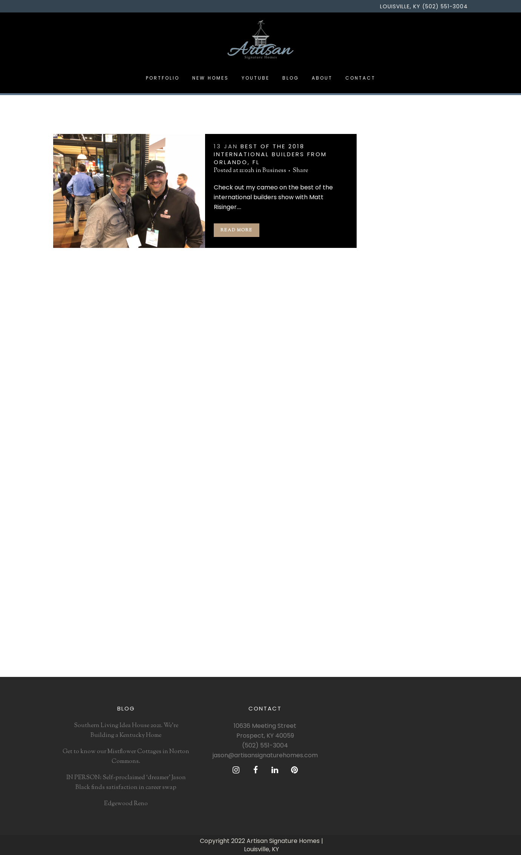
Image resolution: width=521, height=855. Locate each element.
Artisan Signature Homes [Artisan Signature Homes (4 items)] (403, 414)
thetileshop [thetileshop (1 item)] (425, 644)
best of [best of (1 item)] (380, 425)
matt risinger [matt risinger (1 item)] (387, 589)
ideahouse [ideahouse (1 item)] (384, 512)
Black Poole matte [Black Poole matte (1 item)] (414, 425)
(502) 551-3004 (265, 745)
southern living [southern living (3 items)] (390, 622)
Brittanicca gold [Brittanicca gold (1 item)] (391, 436)
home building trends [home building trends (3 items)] (398, 501)
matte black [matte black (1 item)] (386, 578)
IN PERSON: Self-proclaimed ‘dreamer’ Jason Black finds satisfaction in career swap (411, 215)
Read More (237, 230)
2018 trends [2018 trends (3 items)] (386, 403)
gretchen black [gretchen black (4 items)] (390, 490)
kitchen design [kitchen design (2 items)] (390, 534)
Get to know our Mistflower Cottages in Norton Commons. (126, 756)
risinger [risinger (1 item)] (381, 600)
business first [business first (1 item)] (388, 458)
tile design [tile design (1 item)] (385, 655)
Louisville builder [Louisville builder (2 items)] (394, 545)
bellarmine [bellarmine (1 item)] (451, 414)
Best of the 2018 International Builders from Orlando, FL (270, 154)
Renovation (387, 345)
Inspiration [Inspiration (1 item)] (413, 512)
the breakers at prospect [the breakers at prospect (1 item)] (402, 633)
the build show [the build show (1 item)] (390, 644)
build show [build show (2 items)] (446, 447)
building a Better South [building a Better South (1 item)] (401, 447)
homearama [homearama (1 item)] (425, 490)
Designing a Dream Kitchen (408, 255)
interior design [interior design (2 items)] (390, 523)
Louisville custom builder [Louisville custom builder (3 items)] (403, 556)
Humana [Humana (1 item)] (438, 501)
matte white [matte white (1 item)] (417, 578)
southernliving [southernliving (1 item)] (430, 622)
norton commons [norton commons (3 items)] (427, 589)
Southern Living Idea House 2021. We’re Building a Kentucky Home (126, 730)
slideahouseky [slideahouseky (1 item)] (440, 611)
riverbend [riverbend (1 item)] (406, 600)
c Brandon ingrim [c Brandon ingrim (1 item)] (417, 469)
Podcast (382, 330)
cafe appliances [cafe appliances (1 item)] (427, 458)
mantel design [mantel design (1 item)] (422, 567)
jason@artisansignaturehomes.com (265, 755)
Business (274, 170)
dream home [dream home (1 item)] (428, 480)
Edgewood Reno (393, 240)
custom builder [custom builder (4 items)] (390, 480)
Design (381, 315)
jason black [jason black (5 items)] (426, 523)
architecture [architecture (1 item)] (419, 403)
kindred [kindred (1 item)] (453, 523)
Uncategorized (391, 360)
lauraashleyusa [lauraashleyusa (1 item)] (429, 534)
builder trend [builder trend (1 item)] (430, 436)
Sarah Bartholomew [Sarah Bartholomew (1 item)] (396, 611)
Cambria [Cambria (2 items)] (382, 469)
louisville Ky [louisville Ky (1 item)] (386, 567)
